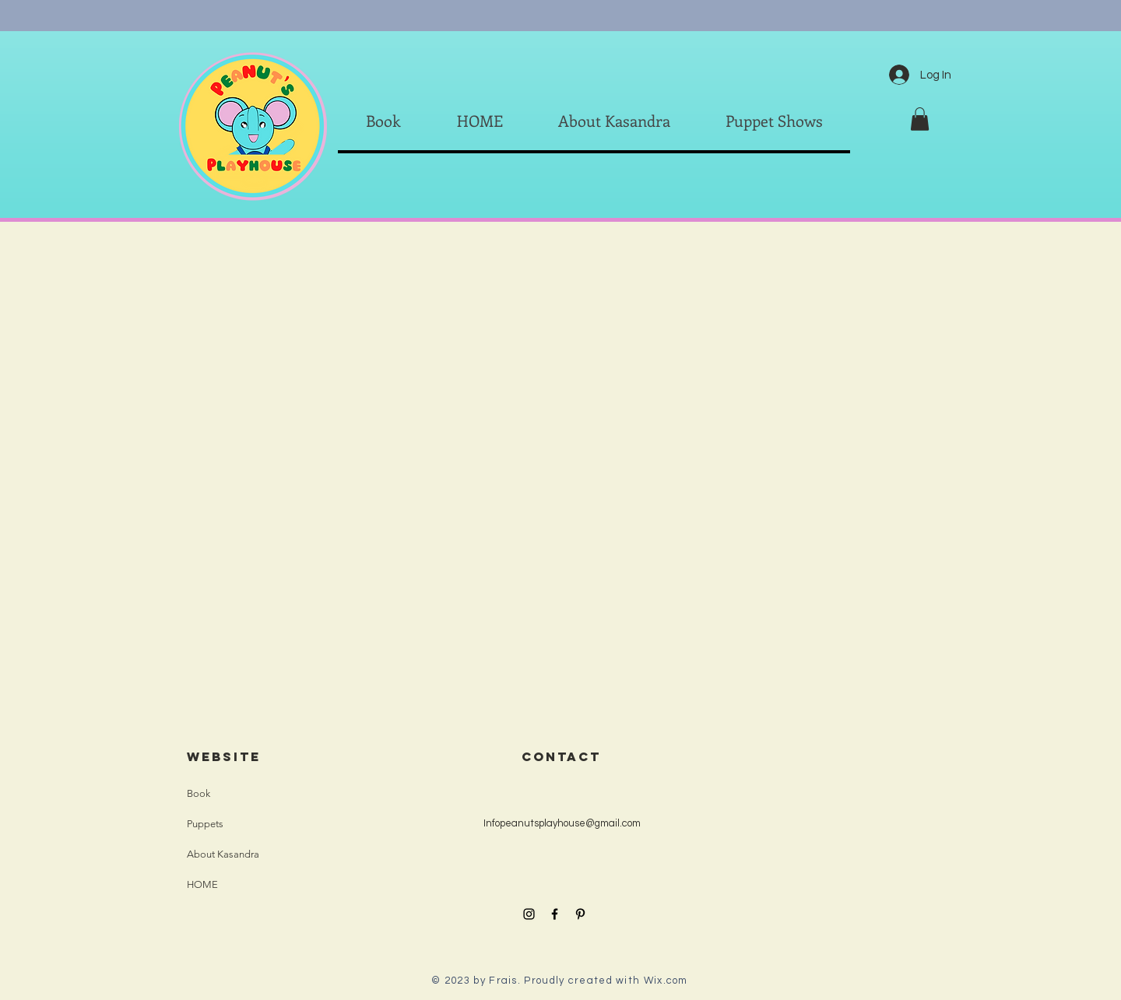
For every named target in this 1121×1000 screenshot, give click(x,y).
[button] (919, 119)
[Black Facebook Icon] (554, 914)
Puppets (205, 824)
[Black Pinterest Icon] (580, 914)
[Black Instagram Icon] (529, 914)
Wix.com (666, 980)
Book (198, 793)
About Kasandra (223, 854)
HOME (202, 884)
